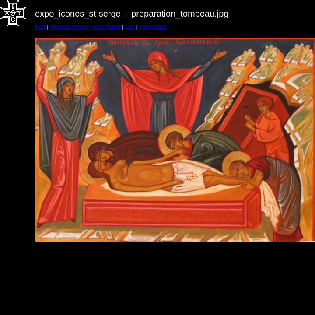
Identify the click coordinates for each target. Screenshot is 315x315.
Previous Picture (68, 27)
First (40, 27)
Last (130, 27)
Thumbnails (152, 27)
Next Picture (106, 27)
